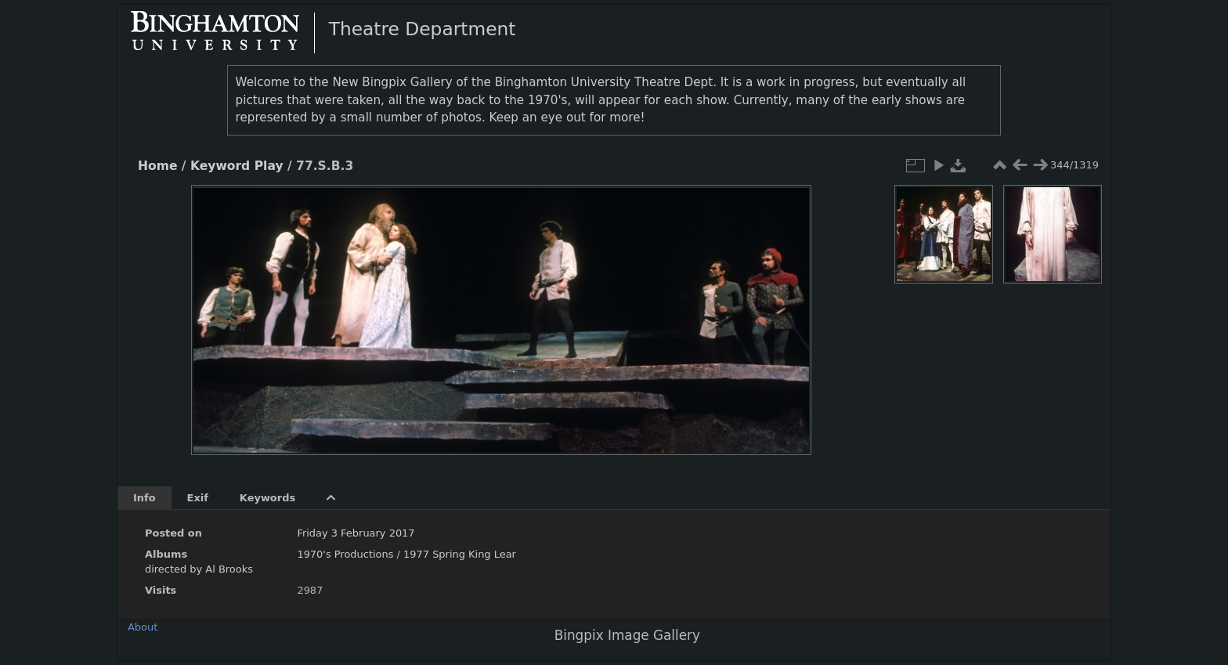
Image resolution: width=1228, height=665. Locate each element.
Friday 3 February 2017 (355, 533)
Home (157, 166)
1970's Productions (345, 554)
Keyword (220, 166)
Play (269, 166)
